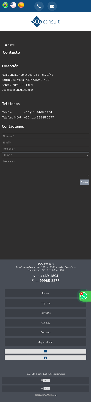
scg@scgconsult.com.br (17, 90)
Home (45, 293)
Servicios (46, 313)
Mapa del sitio (45, 342)
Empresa (45, 303)
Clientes (45, 322)
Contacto (45, 332)
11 (45, 276)
